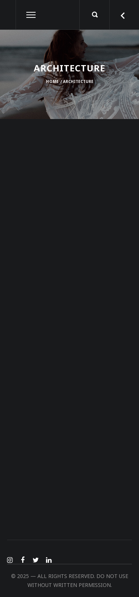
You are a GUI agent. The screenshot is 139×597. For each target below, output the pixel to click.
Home (52, 81)
